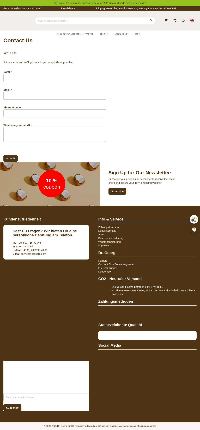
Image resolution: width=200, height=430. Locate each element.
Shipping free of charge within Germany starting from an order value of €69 (135, 8)
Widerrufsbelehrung (109, 241)
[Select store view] (192, 20)
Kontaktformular (107, 230)
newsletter (75, 3)
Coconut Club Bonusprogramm (116, 264)
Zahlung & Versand (109, 227)
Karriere (102, 260)
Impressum (104, 245)
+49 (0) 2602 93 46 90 (30, 250)
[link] (183, 21)
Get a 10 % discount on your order (22, 8)
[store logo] (16, 23)
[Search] (151, 20)
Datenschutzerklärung (110, 238)
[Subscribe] (12, 407)
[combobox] (95, 20)
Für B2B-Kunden (107, 268)
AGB (101, 234)
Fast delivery (68, 8)
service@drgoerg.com (29, 253)
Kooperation (105, 271)
